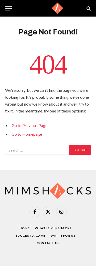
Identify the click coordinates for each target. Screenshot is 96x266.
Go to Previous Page (29, 125)
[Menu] (8, 8)
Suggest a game (31, 235)
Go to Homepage (27, 134)
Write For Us (63, 235)
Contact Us (48, 243)
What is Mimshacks (53, 228)
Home (24, 228)
